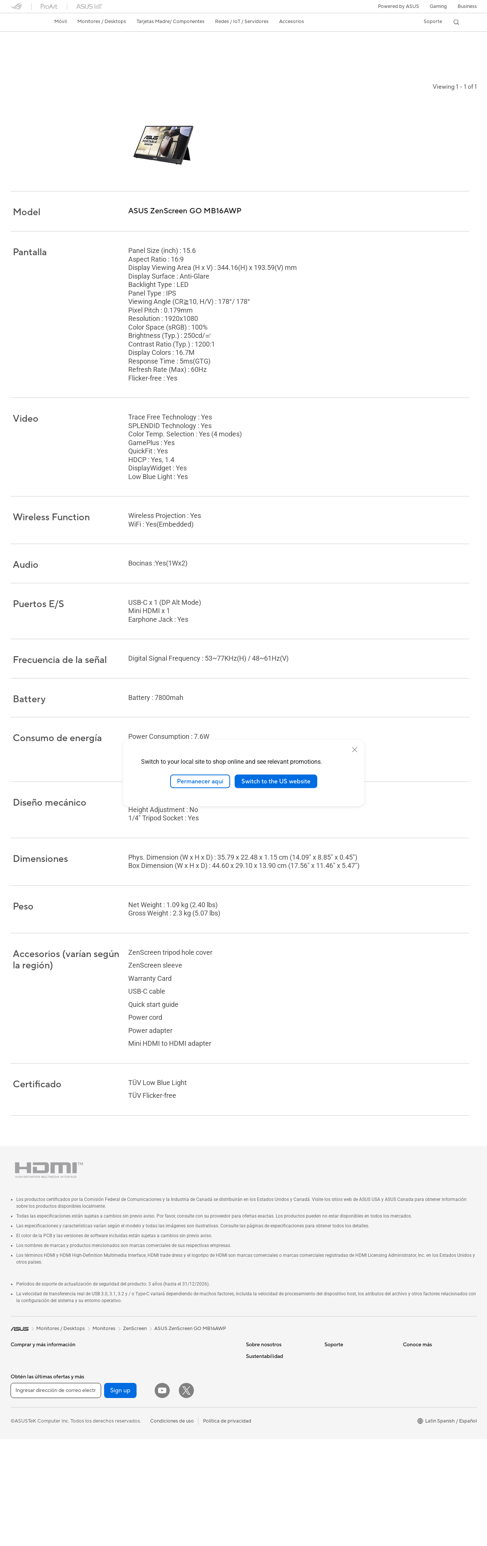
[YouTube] (162, 1497)
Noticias (101, 51)
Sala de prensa (262, 1383)
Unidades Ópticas (108, 1406)
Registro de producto (348, 1378)
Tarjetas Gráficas (106, 1349)
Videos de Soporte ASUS (352, 1412)
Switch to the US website (275, 781)
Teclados (176, 1395)
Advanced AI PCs (422, 1440)
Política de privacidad (227, 1527)
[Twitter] (186, 1497)
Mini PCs (20, 1407)
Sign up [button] (120, 1497)
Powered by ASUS (398, 6)
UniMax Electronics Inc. (272, 1417)
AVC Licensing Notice (427, 1417)
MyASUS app (339, 1423)
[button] (438, 6)
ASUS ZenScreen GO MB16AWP (67, 39)
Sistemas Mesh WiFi (188, 1361)
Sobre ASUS (260, 1349)
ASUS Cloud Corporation (274, 1406)
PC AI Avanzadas (422, 1361)
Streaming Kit (181, 1429)
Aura (408, 1463)
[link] (23, 22)
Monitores (22, 1373)
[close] (355, 749)
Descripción (23, 51)
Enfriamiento (102, 1372)
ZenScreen (135, 1322)
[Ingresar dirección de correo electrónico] (56, 1497)
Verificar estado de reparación (358, 1349)
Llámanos (335, 1389)
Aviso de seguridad (345, 1401)
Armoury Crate (419, 1451)
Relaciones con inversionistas (278, 1372)
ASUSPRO (415, 1406)
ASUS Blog (415, 1429)
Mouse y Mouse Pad (188, 1406)
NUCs (17, 1395)
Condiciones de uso (172, 1527)
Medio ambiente (264, 1463)
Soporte (129, 51)
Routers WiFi (180, 1349)
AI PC (409, 1349)
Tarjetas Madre (27, 1430)
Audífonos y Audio (186, 1418)
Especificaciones (64, 51)
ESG (251, 1452)
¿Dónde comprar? (423, 1372)
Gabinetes (99, 1361)
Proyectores (24, 1384)
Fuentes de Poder (107, 1383)
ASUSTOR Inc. (262, 1395)
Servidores (178, 1372)
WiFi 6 (95, 1429)
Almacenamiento (107, 1395)
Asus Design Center (425, 1395)
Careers (255, 1429)
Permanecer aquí (200, 781)
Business (467, 6)
